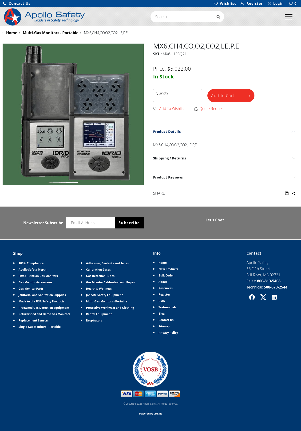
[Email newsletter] (91, 222)
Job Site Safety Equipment (104, 295)
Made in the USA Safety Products (41, 301)
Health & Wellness (99, 289)
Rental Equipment (99, 314)
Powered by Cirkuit (150, 413)
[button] (16, 3)
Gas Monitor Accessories (35, 282)
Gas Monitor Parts (31, 289)
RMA (161, 301)
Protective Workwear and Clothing (110, 308)
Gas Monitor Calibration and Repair (110, 282)
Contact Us (166, 320)
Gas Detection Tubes (100, 276)
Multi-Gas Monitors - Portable (106, 301)
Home (162, 263)
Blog (161, 314)
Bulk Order (166, 275)
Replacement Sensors (34, 320)
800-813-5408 (269, 281)
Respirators (94, 320)
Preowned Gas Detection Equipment (44, 308)
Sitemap (164, 326)
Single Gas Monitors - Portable (40, 327)
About (162, 282)
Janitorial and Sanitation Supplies (42, 295)
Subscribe (129, 222)
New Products (168, 269)
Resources (165, 288)
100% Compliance (31, 263)
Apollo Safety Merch (33, 270)
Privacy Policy (168, 333)
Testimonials (167, 307)
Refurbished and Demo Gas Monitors (44, 314)
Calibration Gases (98, 270)
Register (164, 295)
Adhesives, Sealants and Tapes (107, 263)
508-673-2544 (275, 287)
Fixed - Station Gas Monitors (38, 276)
